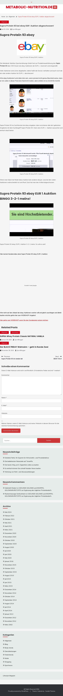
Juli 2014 (8, 607)
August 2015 (9, 575)
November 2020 (10, 537)
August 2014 (9, 603)
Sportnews (15, 332)
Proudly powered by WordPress (18, 691)
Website (4, 413)
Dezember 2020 (10, 533)
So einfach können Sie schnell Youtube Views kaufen (23, 468)
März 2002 (9, 625)
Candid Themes (50, 691)
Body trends (9, 648)
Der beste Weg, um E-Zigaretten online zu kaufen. (22, 465)
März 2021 (9, 530)
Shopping (8, 662)
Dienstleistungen (10, 651)
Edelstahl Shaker (10, 488)
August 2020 (9, 547)
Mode (7, 658)
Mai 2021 (8, 523)
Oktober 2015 (10, 568)
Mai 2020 (8, 558)
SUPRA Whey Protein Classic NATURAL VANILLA (22, 336)
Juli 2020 (8, 551)
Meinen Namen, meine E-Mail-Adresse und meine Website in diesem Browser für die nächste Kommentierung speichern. (30, 424)
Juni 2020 (8, 554)
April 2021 (8, 526)
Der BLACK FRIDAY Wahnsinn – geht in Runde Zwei (24, 347)
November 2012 (10, 621)
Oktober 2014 (10, 596)
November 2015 (10, 565)
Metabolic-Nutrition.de (29, 7)
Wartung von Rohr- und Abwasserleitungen (20, 472)
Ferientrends (9, 655)
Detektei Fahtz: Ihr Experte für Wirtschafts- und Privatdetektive (27, 458)
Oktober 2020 (10, 540)
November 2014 (10, 593)
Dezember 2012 (10, 618)
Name (4, 398)
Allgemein (4, 22)
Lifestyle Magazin (9, 676)
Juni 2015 (8, 582)
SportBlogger (16, 29)
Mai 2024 (8, 512)
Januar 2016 (9, 561)
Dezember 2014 (10, 589)
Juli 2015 (8, 579)
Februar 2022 (9, 516)
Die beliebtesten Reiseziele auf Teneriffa (19, 461)
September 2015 (11, 572)
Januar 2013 (9, 614)
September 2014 (11, 600)
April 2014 (8, 610)
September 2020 (11, 544)
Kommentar (5, 375)
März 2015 (9, 586)
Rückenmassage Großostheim (15, 494)
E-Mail (4, 405)
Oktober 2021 (10, 519)
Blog (6, 644)
